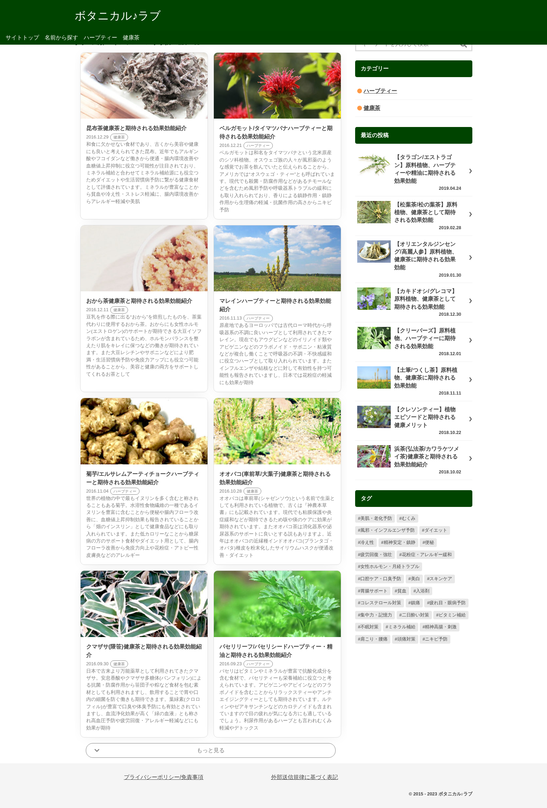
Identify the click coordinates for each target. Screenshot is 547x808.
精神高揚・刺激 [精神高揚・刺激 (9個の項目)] (441, 626)
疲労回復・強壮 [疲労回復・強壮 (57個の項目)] (376, 554)
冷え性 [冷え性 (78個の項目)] (367, 542)
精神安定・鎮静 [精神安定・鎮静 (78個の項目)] (399, 542)
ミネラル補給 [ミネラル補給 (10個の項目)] (401, 626)
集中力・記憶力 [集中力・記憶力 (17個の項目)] (376, 615)
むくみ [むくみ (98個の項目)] (408, 518)
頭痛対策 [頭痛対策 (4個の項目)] (406, 639)
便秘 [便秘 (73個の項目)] (429, 542)
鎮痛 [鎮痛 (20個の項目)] (415, 602)
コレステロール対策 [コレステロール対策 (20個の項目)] (380, 602)
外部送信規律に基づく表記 (304, 777)
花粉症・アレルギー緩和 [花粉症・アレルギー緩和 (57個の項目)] (427, 554)
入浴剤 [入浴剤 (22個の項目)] (422, 590)
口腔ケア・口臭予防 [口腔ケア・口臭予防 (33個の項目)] (380, 578)
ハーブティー (100, 37)
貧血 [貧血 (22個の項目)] (401, 590)
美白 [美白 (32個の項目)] (415, 578)
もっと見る (211, 750)
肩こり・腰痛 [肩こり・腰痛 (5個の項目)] (374, 639)
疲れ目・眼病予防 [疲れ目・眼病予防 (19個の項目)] (447, 602)
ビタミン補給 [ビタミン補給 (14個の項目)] (452, 615)
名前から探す (61, 37)
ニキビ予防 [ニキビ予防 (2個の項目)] (436, 639)
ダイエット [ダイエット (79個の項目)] (436, 530)
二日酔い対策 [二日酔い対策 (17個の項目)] (415, 615)
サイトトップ (22, 37)
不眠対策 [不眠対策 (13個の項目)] (369, 626)
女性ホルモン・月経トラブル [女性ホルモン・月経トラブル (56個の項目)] (389, 566)
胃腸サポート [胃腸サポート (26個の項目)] (374, 590)
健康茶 (131, 37)
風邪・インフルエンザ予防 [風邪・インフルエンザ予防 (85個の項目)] (387, 530)
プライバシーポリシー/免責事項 (163, 777)
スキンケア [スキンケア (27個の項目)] (440, 578)
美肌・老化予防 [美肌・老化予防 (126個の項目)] (376, 518)
